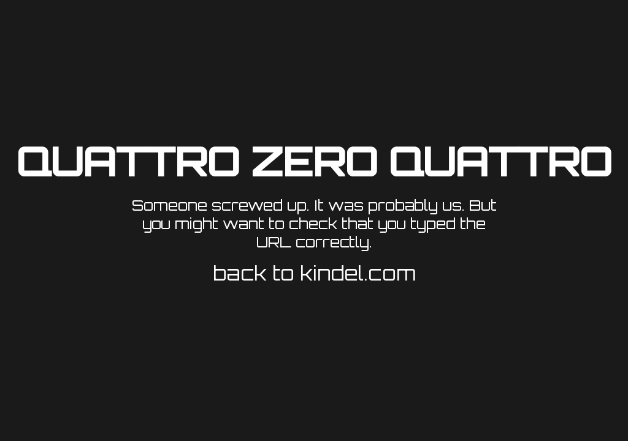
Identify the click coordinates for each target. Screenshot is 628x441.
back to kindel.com (314, 273)
